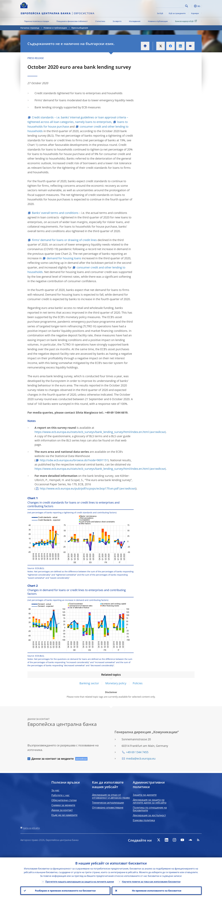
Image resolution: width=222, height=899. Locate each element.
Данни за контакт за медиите (52, 759)
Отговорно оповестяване (107, 807)
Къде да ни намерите (64, 815)
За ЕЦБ (160, 13)
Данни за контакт (62, 810)
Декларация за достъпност (149, 815)
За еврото (117, 21)
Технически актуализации (108, 802)
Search (186, 6)
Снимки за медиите (63, 805)
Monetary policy (115, 683)
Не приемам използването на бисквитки (156, 890)
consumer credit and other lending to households (77, 129)
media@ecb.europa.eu (140, 758)
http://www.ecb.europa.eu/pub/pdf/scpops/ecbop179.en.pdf (79, 488)
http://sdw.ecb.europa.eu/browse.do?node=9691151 (74, 460)
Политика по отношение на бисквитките (150, 809)
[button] (192, 6)
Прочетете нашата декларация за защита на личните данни (79, 881)
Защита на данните (145, 794)
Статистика (100, 21)
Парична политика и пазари (36, 21)
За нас (55, 790)
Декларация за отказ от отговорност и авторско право (111, 796)
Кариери (195, 13)
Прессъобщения (79, 27)
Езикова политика (144, 820)
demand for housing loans (64, 258)
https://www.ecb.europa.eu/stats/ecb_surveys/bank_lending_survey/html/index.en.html (92, 432)
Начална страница (29, 27)
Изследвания (134, 21)
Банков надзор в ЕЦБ (186, 21)
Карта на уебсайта (31, 828)
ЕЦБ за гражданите (177, 13)
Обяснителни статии (64, 800)
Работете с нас (60, 795)
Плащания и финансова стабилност (72, 21)
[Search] (170, 6)
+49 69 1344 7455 (137, 752)
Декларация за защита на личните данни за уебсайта (149, 801)
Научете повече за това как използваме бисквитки (151, 881)
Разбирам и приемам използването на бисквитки (65, 890)
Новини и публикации (158, 21)
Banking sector (89, 683)
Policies (138, 683)
